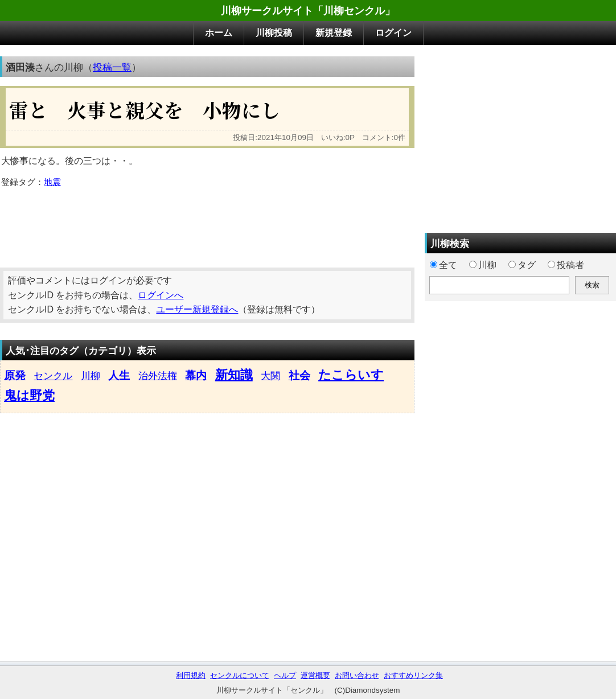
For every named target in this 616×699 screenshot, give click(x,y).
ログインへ (160, 295)
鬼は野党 (29, 395)
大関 (270, 375)
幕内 (196, 375)
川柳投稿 (274, 33)
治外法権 (157, 375)
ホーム (218, 33)
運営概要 (315, 675)
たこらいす (351, 375)
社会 (299, 375)
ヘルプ (285, 675)
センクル (53, 375)
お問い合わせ (357, 675)
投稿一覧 (112, 67)
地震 (52, 182)
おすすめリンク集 (413, 675)
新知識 (234, 375)
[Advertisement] (207, 223)
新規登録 (333, 33)
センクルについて (239, 675)
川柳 (90, 375)
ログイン (393, 33)
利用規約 (191, 675)
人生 (119, 375)
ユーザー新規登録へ (197, 309)
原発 (15, 375)
